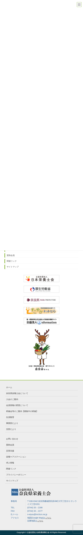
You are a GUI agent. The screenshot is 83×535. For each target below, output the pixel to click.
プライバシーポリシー (16, 475)
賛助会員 (11, 255)
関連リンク (12, 261)
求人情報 (10, 463)
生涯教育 (10, 417)
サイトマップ (13, 267)
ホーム (9, 387)
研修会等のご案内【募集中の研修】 (22, 411)
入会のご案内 (12, 399)
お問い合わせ (12, 439)
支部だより (11, 429)
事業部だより (12, 423)
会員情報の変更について (17, 405)
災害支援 (10, 451)
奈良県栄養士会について (17, 393)
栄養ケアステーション (16, 457)
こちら (48, 518)
